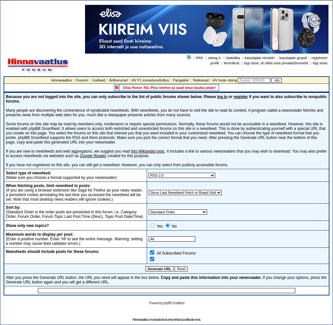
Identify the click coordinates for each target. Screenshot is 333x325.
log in (222, 96)
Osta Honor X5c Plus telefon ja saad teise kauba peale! (169, 88)
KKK (199, 58)
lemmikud (231, 63)
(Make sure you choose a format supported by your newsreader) (61, 175)
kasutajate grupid (293, 58)
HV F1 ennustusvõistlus (150, 80)
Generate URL (159, 269)
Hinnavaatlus (61, 80)
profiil (214, 63)
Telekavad (200, 80)
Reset (181, 269)
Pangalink (181, 80)
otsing (212, 58)
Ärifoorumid (118, 80)
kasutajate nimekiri (260, 58)
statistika (233, 58)
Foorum (82, 80)
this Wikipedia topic (148, 151)
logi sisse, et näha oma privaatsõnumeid (276, 63)
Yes (159, 226)
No (174, 226)
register (241, 96)
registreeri (319, 58)
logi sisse (320, 63)
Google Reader (93, 156)
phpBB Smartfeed (173, 303)
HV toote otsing (225, 80)
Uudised (98, 80)
